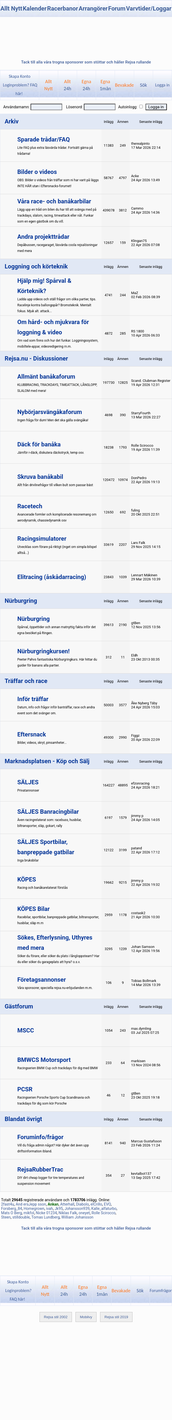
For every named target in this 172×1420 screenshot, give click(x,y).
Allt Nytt (11, 8)
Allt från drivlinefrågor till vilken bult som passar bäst (55, 485)
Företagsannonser (41, 979)
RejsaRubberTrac (40, 1169)
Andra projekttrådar (43, 236)
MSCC (25, 1030)
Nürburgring (33, 618)
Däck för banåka (39, 444)
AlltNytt (48, 85)
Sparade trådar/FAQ (43, 139)
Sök (143, 85)
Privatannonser (28, 790)
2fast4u (7, 1204)
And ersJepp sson (31, 1204)
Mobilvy (86, 1317)
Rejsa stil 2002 (55, 1317)
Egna (86, 85)
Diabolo (82, 1204)
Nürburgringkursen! (43, 651)
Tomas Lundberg (45, 1217)
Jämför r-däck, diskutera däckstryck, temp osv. (50, 453)
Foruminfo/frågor (40, 1137)
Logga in (162, 85)
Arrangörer (93, 8)
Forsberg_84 (11, 1208)
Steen (6, 1217)
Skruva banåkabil (40, 476)
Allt (67, 85)
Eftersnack (31, 734)
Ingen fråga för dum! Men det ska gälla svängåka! (52, 420)
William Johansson (77, 1217)
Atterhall (67, 1204)
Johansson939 (77, 1208)
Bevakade (124, 85)
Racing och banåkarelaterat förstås (42, 888)
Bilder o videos (37, 172)
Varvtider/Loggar (148, 8)
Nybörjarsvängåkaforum (49, 412)
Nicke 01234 (46, 1213)
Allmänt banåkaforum (46, 376)
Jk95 (59, 1208)
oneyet (84, 1213)
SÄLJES (27, 782)
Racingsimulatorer (42, 538)
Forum (116, 8)
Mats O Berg (11, 1213)
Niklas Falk (68, 1213)
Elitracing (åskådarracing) (51, 577)
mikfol (29, 1213)
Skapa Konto (19, 76)
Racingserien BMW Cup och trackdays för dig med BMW (57, 1068)
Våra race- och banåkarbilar (54, 201)
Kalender (35, 8)
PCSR (24, 1089)
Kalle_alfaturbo (103, 1208)
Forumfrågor (161, 1290)
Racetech (29, 506)
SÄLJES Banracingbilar (48, 811)
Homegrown (34, 1208)
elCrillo (96, 1204)
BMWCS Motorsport (44, 1059)
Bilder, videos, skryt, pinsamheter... (42, 743)
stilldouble (21, 1217)
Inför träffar (32, 699)
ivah (49, 1208)
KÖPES (26, 879)
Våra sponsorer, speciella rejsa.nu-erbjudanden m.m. (54, 988)
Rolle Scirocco (103, 1213)
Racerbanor (62, 8)
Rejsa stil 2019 (116, 1317)
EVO (107, 1204)
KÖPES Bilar (33, 909)
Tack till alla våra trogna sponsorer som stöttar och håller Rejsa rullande (86, 62)
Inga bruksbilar (28, 860)
